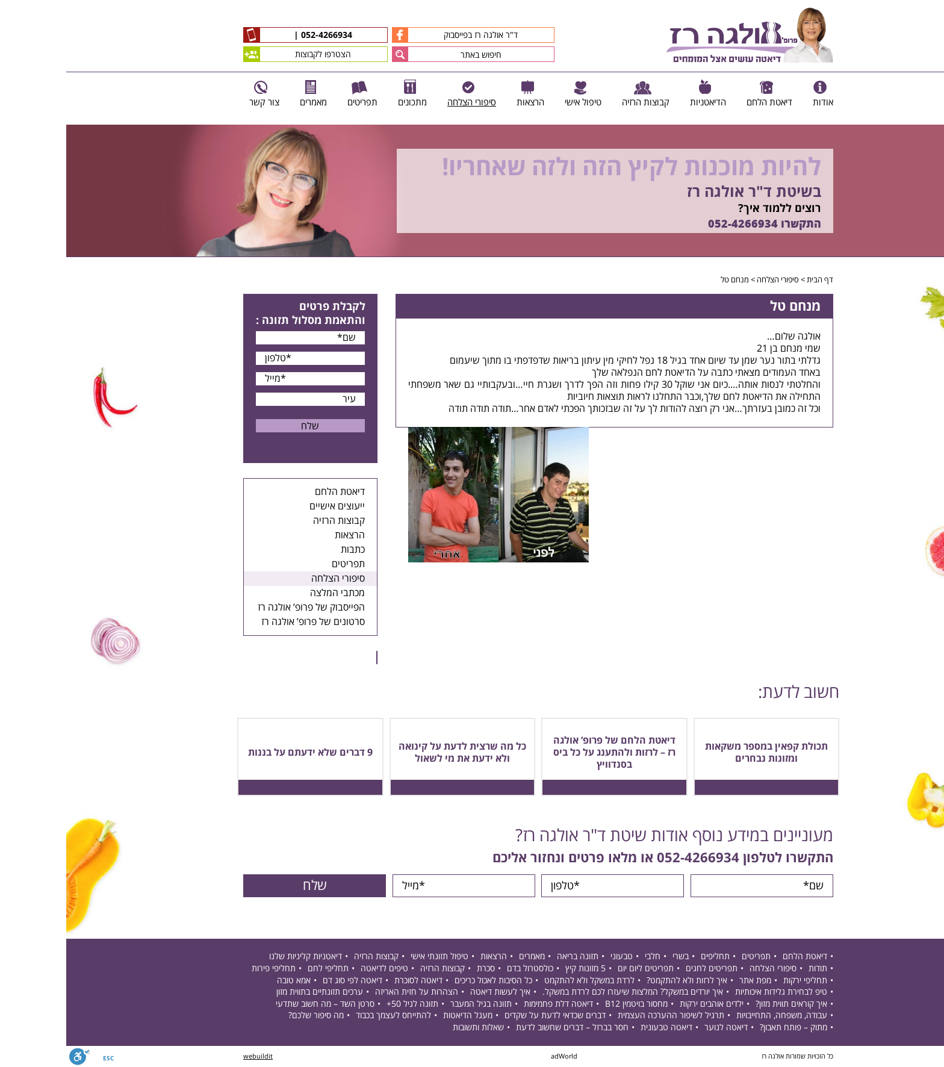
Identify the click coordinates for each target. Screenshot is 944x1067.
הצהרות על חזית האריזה (350, 992)
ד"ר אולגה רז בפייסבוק (389, 35)
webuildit (191, 1056)
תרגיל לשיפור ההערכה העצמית (604, 1015)
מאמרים (466, 956)
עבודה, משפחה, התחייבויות (715, 1015)
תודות (751, 968)
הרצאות (284, 535)
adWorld (498, 1056)
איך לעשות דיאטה (434, 992)
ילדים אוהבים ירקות (645, 1004)
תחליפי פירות (207, 968)
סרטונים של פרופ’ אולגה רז (247, 622)
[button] (334, 54)
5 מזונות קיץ (519, 968)
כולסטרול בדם (464, 968)
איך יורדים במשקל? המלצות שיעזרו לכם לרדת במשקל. (566, 992)
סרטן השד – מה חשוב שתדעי (259, 1004)
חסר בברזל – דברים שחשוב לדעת (506, 1027)
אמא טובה (227, 980)
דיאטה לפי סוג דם (286, 980)
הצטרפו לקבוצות (231, 54)
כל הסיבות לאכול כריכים (427, 980)
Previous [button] (928, 119)
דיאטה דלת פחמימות (492, 1004)
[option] (472, 191)
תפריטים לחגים (645, 968)
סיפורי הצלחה (712, 280)
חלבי (586, 956)
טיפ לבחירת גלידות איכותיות (715, 992)
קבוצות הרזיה (273, 521)
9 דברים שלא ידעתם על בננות (244, 753)
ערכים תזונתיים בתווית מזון (253, 992)
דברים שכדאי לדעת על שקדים (488, 1015)
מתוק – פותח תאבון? (727, 1027)
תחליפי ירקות (739, 980)
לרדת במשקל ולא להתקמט (523, 980)
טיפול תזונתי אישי (373, 956)
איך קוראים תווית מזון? (725, 1004)
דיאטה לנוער (660, 1027)
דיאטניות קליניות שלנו (239, 956)
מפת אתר (689, 980)
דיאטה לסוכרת (352, 980)
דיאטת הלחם (274, 492)
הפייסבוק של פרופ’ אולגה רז (245, 608)
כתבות (287, 550)
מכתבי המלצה (271, 593)
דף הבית (754, 280)
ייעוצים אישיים (271, 506)
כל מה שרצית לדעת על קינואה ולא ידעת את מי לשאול (396, 753)
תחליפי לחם (261, 968)
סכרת (420, 968)
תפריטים (282, 564)
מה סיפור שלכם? (250, 1015)
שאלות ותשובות (412, 1027)
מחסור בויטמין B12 (570, 1004)
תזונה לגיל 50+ (346, 1004)
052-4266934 (259, 35)
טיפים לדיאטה (318, 968)
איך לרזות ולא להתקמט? (620, 980)
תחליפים (649, 956)
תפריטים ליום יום (579, 968)
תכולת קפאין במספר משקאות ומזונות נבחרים (700, 753)
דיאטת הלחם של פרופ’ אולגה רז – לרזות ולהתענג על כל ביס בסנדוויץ (548, 753)
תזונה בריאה (511, 956)
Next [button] (935, 263)
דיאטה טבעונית (600, 1027)
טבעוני (555, 956)
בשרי (614, 956)
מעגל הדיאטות (401, 1015)
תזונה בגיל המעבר (415, 1004)
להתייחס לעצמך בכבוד (327, 1015)
